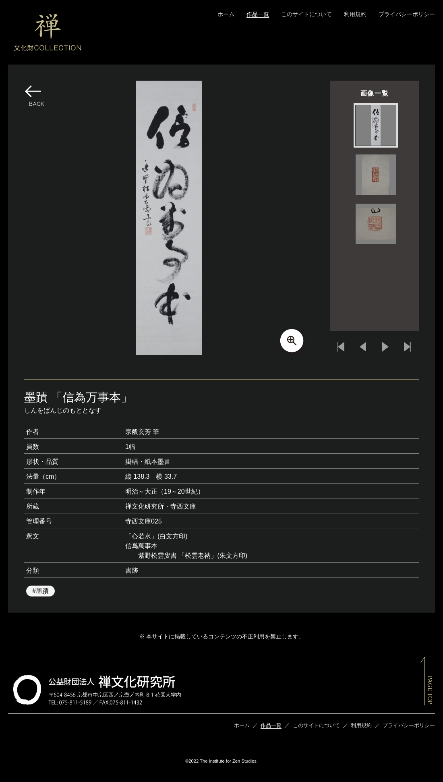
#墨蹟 (40, 591)
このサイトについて (306, 14)
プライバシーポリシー (407, 14)
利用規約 (355, 14)
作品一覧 (257, 14)
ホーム (225, 14)
